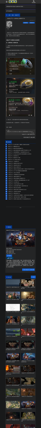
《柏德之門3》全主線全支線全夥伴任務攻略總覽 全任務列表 (19, 154)
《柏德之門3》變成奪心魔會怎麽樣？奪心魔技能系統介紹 (19, 198)
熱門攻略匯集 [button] (9, 11)
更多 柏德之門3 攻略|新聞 (29, 137)
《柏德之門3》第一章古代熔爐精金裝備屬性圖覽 (17, 170)
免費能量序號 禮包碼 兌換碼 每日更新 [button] (15, 6)
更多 (33, 277)
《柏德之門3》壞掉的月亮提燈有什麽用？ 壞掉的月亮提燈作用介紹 (21, 168)
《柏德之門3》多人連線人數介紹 (13, 159)
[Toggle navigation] (6, 1)
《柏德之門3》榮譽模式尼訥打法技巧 (15, 163)
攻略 (13, 15)
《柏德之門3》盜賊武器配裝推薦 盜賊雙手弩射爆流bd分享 (19, 150)
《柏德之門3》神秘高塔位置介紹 (14, 165)
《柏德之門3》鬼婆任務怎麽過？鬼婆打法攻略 (17, 197)
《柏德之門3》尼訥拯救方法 (13, 155)
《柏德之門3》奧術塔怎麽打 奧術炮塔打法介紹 (17, 189)
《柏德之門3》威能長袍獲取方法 (14, 176)
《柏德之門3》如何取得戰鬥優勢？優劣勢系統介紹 (18, 185)
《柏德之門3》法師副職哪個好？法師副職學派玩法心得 (18, 152)
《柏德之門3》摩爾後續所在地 (13, 146)
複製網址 (25, 22)
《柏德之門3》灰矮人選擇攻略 (14, 172)
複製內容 (32, 22)
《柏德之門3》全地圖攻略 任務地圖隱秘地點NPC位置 (18, 180)
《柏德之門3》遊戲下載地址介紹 (20, 133)
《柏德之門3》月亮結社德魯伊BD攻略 (15, 183)
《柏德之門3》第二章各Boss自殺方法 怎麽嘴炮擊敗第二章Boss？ (20, 131)
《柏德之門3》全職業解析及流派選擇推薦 (16, 174)
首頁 (9, 15)
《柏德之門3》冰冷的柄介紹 (13, 182)
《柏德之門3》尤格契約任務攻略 (14, 191)
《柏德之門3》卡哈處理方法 (13, 161)
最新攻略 (9, 277)
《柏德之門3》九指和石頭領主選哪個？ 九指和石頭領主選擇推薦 (20, 195)
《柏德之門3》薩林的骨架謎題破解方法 (15, 148)
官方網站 (9, 255)
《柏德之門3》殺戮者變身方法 (14, 193)
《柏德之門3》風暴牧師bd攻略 (13, 157)
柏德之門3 (17, 15)
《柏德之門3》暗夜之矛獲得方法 (14, 167)
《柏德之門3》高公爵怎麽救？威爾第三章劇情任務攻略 (18, 144)
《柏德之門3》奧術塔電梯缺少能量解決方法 (16, 178)
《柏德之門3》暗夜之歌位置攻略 (14, 187)
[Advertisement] (20, 216)
